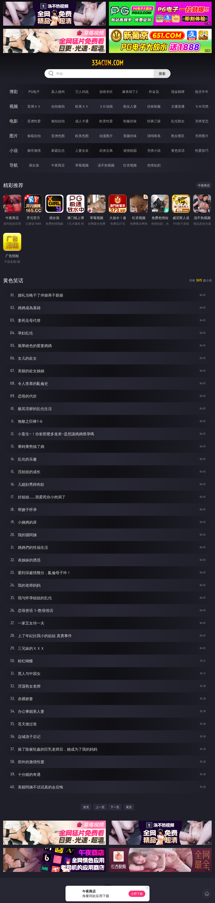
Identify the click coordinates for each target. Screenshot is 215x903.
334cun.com (107, 63)
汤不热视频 (106, 165)
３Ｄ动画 (106, 106)
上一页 (100, 807)
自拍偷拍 (58, 106)
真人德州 (58, 91)
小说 (13, 150)
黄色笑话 (178, 150)
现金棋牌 (178, 91)
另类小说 (154, 150)
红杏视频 (130, 165)
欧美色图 (82, 135)
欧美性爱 (106, 121)
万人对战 (82, 91)
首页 (86, 807)
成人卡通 (82, 121)
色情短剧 (154, 165)
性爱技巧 (201, 150)
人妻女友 (82, 150)
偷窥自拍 (34, 135)
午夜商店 (58, 165)
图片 (13, 136)
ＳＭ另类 (201, 106)
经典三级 (154, 121)
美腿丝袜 (130, 135)
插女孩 (34, 165)
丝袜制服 (154, 106)
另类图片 (201, 135)
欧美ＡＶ (82, 106)
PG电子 (33, 91)
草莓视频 (82, 165)
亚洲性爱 (34, 121)
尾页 (129, 807)
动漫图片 (106, 135)
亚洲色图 (58, 135)
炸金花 (154, 91)
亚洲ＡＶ (34, 106)
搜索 (162, 73)
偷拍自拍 (58, 121)
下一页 (114, 807)
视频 (13, 106)
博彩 (13, 91)
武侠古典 (106, 150)
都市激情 (34, 150)
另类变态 (201, 121)
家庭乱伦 (58, 150)
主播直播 (178, 106)
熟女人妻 (130, 106)
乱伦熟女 (178, 121)
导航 (13, 165)
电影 (13, 121)
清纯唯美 (154, 135)
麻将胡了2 (130, 91)
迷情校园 (130, 150)
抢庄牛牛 (201, 91)
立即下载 (137, 894)
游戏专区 (106, 91)
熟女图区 (178, 135)
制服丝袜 (130, 121)
